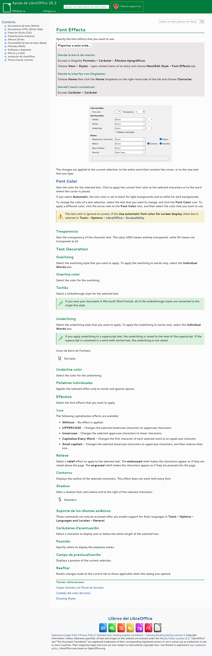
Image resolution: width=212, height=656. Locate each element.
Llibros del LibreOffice (130, 618)
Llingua (48, 11)
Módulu (17, 11)
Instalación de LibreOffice (21, 56)
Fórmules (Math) (16, 46)
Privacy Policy (87, 635)
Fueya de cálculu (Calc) (20, 32)
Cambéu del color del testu (73, 593)
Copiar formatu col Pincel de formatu (80, 587)
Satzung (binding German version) (165, 635)
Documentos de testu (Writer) (23, 25)
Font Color (66, 181)
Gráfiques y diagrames (19, 49)
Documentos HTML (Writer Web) (25, 29)
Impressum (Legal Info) (64, 635)
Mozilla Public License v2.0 (174, 638)
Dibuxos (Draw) (16, 39)
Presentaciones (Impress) (21, 36)
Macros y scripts (16, 53)
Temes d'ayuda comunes (20, 59)
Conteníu (8, 22)
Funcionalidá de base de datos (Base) (27, 42)
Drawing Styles (66, 598)
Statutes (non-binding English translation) (120, 635)
